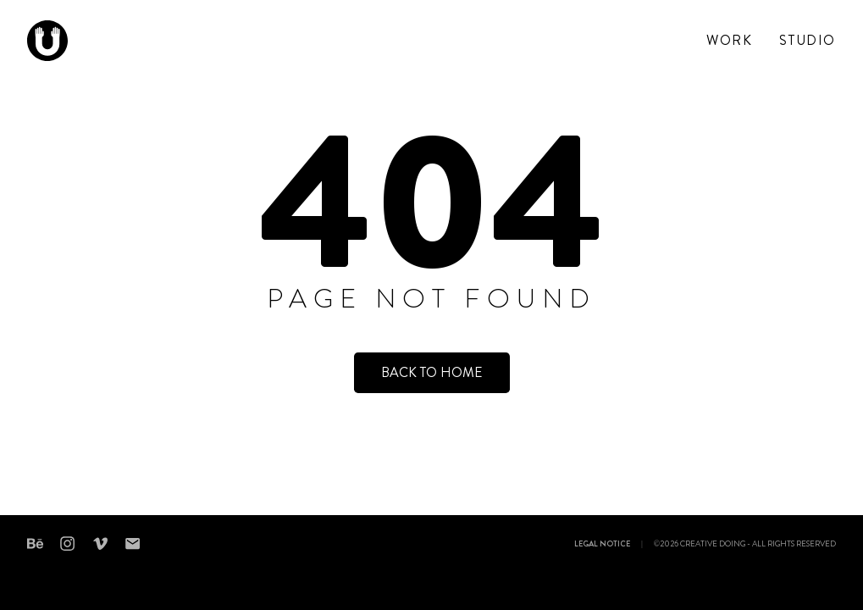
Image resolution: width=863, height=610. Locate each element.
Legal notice (602, 545)
